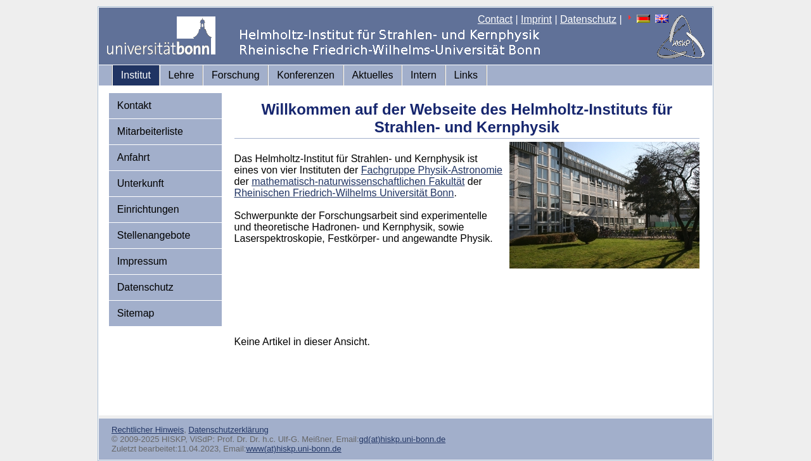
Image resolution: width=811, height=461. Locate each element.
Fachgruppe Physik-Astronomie (431, 170)
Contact (495, 19)
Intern (424, 75)
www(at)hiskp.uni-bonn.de (293, 448)
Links (466, 75)
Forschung (236, 75)
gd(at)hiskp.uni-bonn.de (402, 439)
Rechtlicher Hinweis (148, 429)
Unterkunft (140, 183)
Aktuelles (372, 75)
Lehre (182, 75)
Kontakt (134, 105)
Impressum (142, 261)
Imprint (536, 19)
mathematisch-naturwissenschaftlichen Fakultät (358, 181)
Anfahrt (133, 157)
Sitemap (136, 313)
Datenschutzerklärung (228, 429)
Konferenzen (306, 75)
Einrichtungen (148, 209)
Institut (136, 75)
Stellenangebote (154, 235)
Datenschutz (588, 19)
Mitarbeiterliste (150, 131)
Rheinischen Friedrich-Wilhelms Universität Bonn (344, 192)
